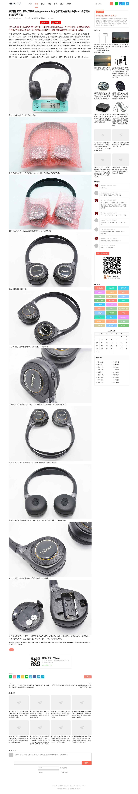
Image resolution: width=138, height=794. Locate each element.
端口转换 (123, 288)
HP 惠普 (111, 313)
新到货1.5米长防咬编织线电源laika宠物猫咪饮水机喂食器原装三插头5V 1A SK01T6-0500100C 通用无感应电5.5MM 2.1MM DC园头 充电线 (102, 165)
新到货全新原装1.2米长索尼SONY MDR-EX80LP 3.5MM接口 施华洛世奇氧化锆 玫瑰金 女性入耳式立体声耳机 (19, 706)
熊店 (43, 4)
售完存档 (116, 362)
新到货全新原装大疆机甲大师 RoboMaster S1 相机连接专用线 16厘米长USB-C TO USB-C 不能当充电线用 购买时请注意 (102, 140)
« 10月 (98, 351)
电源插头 (100, 321)
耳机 (11, 649)
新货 (36, 4)
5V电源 (100, 304)
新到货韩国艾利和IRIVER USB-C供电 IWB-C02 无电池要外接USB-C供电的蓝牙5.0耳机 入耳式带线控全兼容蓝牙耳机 (82, 731)
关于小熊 (54, 786)
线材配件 (116, 377)
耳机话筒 (37, 18)
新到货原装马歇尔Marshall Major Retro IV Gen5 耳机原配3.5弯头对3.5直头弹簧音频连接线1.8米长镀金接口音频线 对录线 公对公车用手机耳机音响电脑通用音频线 (120, 114)
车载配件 (43, 18)
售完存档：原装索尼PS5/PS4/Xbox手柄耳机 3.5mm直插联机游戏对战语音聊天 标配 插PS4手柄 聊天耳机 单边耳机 (19, 731)
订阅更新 (78, 786)
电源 (100, 296)
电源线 (112, 292)
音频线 (100, 313)
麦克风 (123, 321)
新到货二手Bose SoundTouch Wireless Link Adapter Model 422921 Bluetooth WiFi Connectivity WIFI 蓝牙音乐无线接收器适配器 (102, 112)
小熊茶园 (116, 369)
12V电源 (111, 300)
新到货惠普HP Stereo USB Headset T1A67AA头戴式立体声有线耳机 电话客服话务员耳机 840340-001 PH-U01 (82, 706)
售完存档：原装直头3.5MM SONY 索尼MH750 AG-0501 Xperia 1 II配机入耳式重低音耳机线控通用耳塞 (61, 706)
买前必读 (60, 786)
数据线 (100, 325)
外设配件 (100, 364)
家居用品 (100, 367)
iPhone (123, 325)
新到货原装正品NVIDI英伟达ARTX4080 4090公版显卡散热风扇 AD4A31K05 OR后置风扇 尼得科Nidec (102, 90)
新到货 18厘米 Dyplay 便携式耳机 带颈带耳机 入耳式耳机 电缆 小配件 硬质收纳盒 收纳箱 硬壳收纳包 (120, 90)
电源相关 (100, 375)
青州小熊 (45, 642)
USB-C (100, 292)
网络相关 (100, 380)
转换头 (112, 317)
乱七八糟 (100, 300)
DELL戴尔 (112, 325)
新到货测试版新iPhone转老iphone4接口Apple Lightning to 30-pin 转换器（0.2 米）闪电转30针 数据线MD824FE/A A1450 (102, 42)
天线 (123, 313)
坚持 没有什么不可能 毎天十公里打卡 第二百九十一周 (120, 39)
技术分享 (116, 372)
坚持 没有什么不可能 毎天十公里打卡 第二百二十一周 (102, 63)
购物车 (69, 4)
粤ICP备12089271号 (75, 789)
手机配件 (100, 372)
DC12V (111, 321)
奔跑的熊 (100, 288)
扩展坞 (100, 309)
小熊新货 (30, 18)
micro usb (123, 317)
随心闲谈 (116, 382)
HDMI (123, 300)
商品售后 (66, 786)
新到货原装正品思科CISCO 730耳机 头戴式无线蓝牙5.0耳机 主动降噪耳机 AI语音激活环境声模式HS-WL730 (40, 706)
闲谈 (30, 4)
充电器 (112, 309)
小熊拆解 (116, 367)
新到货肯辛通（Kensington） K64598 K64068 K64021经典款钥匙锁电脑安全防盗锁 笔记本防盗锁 (120, 163)
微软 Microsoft (123, 309)
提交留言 (86, 763)
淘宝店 (84, 786)
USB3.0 (111, 296)
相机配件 (116, 375)
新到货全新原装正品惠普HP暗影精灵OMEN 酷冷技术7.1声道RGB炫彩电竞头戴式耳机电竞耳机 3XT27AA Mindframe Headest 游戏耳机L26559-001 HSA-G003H (40, 732)
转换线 (123, 296)
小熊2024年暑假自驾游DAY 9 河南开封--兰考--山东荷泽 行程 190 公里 (120, 138)
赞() (87, 677)
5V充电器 (111, 304)
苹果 (123, 304)
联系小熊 (72, 786)
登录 (62, 4)
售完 (55, 4)
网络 (100, 317)
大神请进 (116, 364)
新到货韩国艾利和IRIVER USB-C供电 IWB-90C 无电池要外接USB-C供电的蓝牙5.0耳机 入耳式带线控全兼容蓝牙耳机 (61, 731)
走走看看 (111, 288)
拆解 (49, 4)
